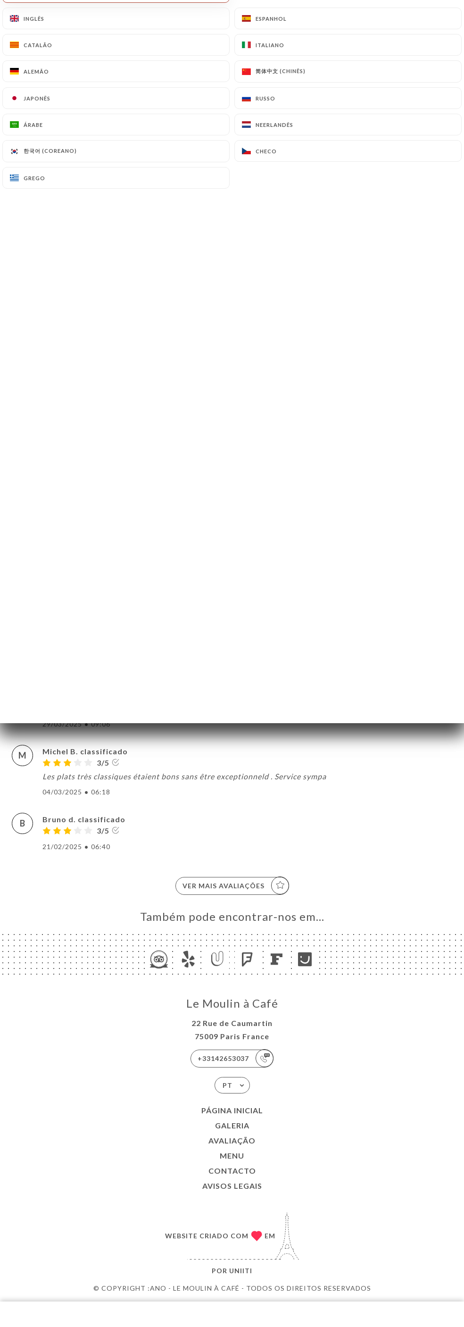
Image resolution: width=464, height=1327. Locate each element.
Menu (232, 1155)
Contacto (232, 1170)
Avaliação (232, 1140)
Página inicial (232, 1110)
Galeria (232, 1125)
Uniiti (240, 1271)
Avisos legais (232, 1185)
